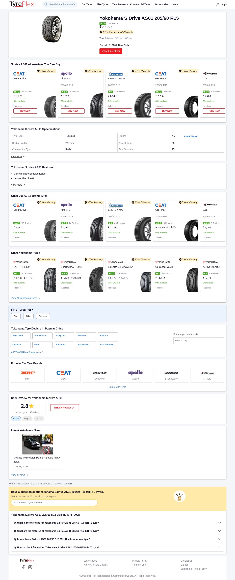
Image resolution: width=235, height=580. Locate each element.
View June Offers (111, 51)
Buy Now (25, 111)
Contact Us (186, 560)
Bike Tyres (102, 4)
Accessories (161, 4)
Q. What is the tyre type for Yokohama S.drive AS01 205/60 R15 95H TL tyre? (56, 522)
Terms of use (139, 564)
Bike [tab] (28, 316)
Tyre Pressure (120, 4)
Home (12, 483)
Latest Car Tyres (117, 387)
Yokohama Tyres (26, 483)
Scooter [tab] (43, 316)
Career (184, 564)
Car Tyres (87, 4)
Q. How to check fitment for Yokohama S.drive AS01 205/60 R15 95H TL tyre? (56, 547)
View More (16, 184)
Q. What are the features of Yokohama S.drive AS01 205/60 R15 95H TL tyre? (56, 531)
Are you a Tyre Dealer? (96, 564)
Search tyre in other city (185, 334)
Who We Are (90, 560)
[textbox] (199, 341)
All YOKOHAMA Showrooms (26, 352)
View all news (18, 475)
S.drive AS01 (45, 483)
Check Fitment (191, 136)
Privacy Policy (139, 560)
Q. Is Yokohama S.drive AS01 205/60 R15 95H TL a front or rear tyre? (52, 539)
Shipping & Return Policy (194, 568)
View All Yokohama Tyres (24, 298)
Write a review (64, 408)
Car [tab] (16, 316)
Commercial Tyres (140, 4)
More (175, 4)
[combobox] (198, 340)
